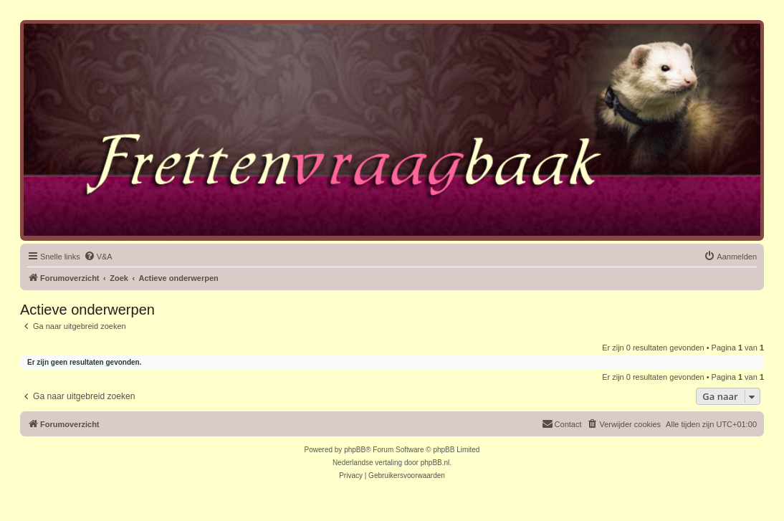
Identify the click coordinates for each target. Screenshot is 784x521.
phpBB (354, 450)
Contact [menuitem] (562, 424)
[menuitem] (98, 256)
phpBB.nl (435, 463)
